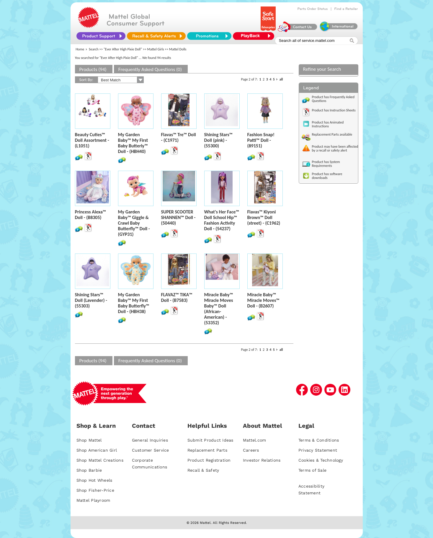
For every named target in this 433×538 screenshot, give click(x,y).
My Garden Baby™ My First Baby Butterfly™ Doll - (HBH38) (133, 303)
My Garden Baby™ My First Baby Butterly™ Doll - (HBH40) (133, 143)
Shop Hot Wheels (94, 480)
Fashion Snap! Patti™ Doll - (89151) (260, 140)
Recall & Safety (203, 470)
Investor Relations (262, 460)
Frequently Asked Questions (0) (150, 69)
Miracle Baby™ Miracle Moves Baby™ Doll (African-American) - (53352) (218, 308)
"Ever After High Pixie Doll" (123, 49)
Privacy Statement (317, 450)
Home (80, 49)
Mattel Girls (155, 49)
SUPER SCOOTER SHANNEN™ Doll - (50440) (178, 217)
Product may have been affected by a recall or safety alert (335, 148)
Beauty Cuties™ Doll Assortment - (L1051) (92, 140)
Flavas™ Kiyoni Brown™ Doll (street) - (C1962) (263, 217)
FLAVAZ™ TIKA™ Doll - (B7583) (176, 297)
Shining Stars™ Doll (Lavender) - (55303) (91, 300)
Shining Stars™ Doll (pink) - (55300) (218, 140)
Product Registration (209, 460)
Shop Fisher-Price (95, 490)
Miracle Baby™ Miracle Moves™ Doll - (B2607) (263, 300)
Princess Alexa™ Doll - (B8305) (90, 214)
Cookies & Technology (320, 460)
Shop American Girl (96, 450)
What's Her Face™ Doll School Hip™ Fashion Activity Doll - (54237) (221, 220)
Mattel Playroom (93, 500)
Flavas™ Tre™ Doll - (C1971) (178, 137)
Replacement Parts (207, 450)
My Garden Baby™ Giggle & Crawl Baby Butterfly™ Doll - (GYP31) (134, 223)
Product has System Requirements (326, 164)
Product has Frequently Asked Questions (333, 99)
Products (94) (93, 69)
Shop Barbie (89, 470)
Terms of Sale (312, 470)
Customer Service (150, 450)
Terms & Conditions (318, 440)
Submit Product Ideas (210, 440)
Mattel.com (254, 440)
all (281, 79)
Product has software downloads (327, 176)
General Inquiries (150, 440)
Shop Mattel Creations (99, 460)
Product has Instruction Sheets (334, 110)
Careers (251, 450)
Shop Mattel (89, 440)
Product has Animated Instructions (328, 124)
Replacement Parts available (332, 134)
